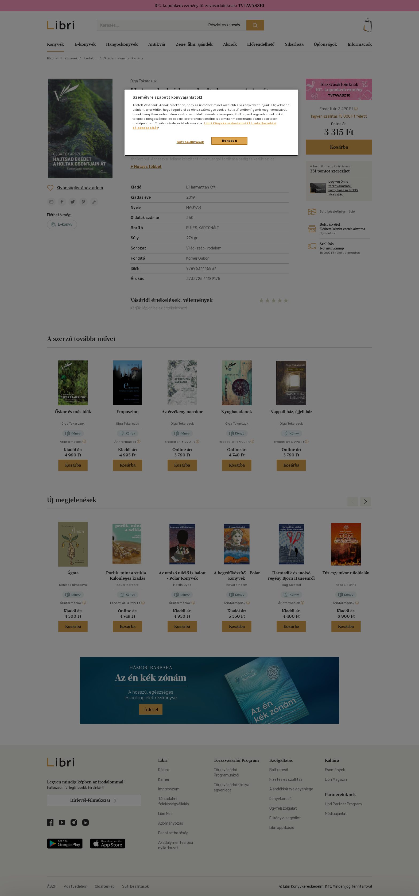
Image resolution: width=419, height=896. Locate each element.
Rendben (229, 141)
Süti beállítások (190, 142)
